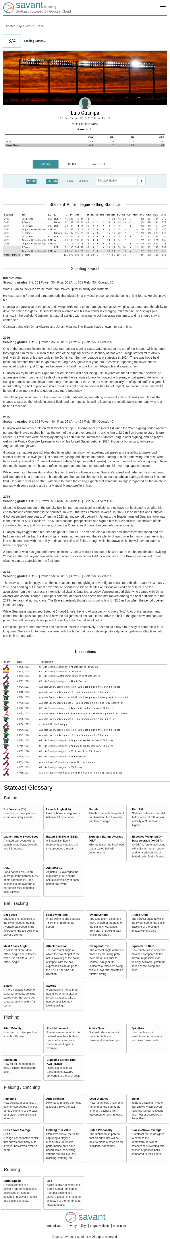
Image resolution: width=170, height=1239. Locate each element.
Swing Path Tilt (99, 946)
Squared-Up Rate (142, 946)
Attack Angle (140, 914)
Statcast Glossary (28, 787)
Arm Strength (55, 1098)
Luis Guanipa (85, 113)
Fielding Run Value (58, 1130)
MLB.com (119, 1226)
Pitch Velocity (13, 1028)
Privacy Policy (76, 1226)
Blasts (8, 985)
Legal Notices (100, 1226)
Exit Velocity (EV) (15, 809)
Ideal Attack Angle (15, 946)
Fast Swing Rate (57, 914)
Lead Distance (98, 1098)
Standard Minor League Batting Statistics (85, 204)
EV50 (7, 868)
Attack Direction (57, 946)
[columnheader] (12, 214)
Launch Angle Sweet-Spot (21, 836)
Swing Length (98, 914)
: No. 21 (85, 129)
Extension (10, 1059)
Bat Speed (10, 914)
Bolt (49, 1180)
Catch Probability (100, 1130)
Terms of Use (53, 1226)
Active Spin (96, 1028)
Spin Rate (137, 1028)
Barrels (93, 809)
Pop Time (10, 1098)
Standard (45, 164)
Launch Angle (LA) (58, 809)
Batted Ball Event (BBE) (61, 836)
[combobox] (85, 25)
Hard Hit (137, 809)
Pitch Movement (57, 1028)
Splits (72, 164)
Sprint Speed (12, 1180)
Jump (135, 1098)
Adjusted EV (54, 868)
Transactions (85, 651)
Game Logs (98, 164)
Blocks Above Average (146, 1130)
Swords (51, 985)
